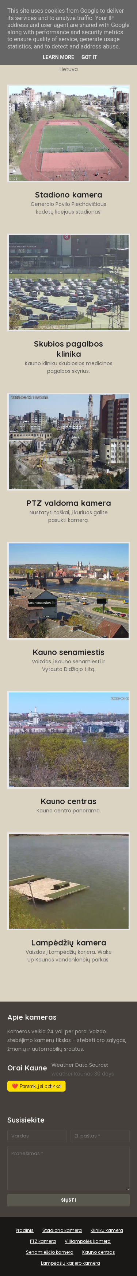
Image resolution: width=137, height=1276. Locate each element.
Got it (89, 57)
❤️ (36, 1086)
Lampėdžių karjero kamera (70, 1263)
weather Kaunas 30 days (83, 1073)
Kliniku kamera (107, 1230)
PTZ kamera (43, 1241)
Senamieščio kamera (49, 1252)
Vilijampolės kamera (88, 1241)
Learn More (58, 57)
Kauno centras (98, 1252)
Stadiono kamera (62, 1230)
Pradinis (25, 1230)
